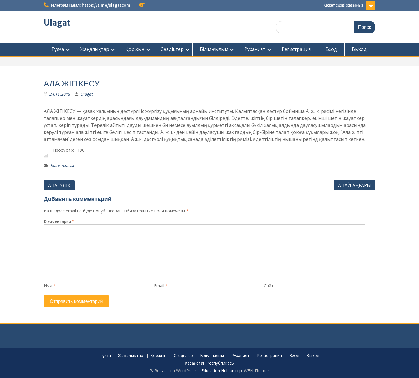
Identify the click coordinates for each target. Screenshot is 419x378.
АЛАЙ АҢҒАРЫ (354, 185)
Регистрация (296, 49)
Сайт (269, 285)
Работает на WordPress (173, 370)
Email (161, 285)
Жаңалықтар (94, 49)
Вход (331, 49)
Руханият (254, 49)
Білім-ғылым (214, 49)
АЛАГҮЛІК (59, 185)
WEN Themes (257, 370)
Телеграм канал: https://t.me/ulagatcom (90, 5)
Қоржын (134, 49)
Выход (359, 49)
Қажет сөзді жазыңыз (343, 5)
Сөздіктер (172, 49)
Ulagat (57, 22)
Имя (50, 285)
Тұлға (57, 49)
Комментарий (59, 221)
